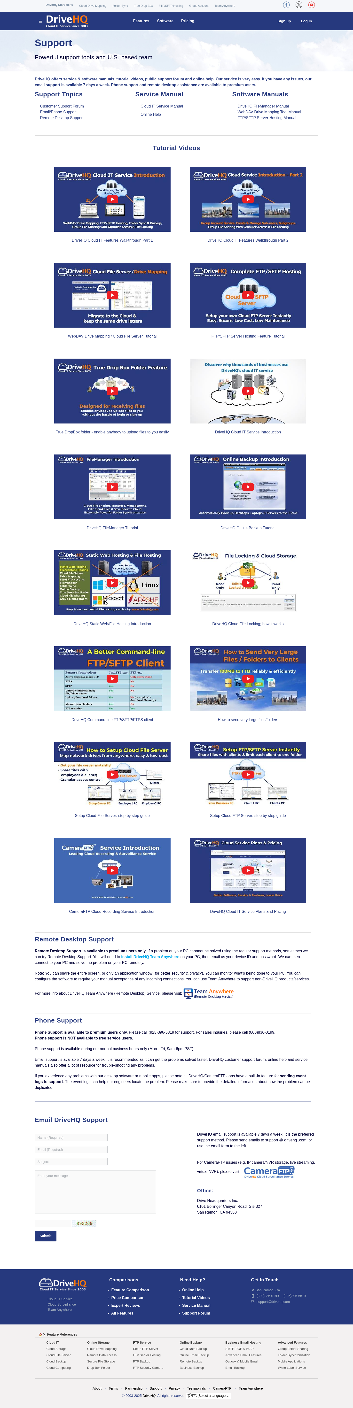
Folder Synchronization (294, 1355)
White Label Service (292, 1368)
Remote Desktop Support (62, 118)
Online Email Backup (194, 1355)
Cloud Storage (57, 1349)
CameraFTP (222, 1388)
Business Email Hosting (243, 1342)
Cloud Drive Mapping (92, 6)
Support (156, 1388)
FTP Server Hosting (147, 1355)
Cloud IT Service (60, 1299)
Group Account (198, 6)
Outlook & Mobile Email (241, 1361)
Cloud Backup (56, 1361)
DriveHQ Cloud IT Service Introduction (248, 432)
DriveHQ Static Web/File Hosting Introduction (112, 624)
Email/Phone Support (58, 112)
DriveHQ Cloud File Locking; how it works (247, 624)
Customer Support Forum (62, 106)
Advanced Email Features (243, 1355)
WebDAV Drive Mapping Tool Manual (269, 112)
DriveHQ (149, 1396)
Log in (306, 21)
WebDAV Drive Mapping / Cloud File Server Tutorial (112, 336)
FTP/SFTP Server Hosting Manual (267, 118)
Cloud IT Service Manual (162, 106)
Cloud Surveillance (62, 1304)
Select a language (208, 1395)
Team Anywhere (224, 6)
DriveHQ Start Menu (59, 5)
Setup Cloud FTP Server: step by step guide (248, 816)
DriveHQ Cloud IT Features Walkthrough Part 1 (112, 240)
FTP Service (142, 1342)
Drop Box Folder (98, 1368)
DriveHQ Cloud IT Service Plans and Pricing (248, 911)
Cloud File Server (59, 1355)
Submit (46, 1236)
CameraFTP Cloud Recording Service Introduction (112, 911)
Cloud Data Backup (193, 1349)
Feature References (62, 1334)
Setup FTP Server (145, 1349)
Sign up (284, 21)
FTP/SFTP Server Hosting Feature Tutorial (247, 336)
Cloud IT (53, 1342)
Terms (113, 1388)
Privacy (174, 1388)
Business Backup (192, 1368)
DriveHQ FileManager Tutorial (112, 528)
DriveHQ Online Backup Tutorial (247, 528)
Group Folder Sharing (293, 1349)
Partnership (133, 1388)
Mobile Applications (291, 1361)
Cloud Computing (59, 1368)
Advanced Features (292, 1342)
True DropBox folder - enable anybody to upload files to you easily (112, 432)
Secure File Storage (101, 1361)
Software (165, 21)
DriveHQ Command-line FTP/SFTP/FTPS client (112, 720)
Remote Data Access (102, 1355)
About (97, 1388)
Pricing (187, 21)
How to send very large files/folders (248, 720)
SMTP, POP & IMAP (239, 1349)
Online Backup (191, 1342)
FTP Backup (141, 1361)
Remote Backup (191, 1361)
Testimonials (196, 1388)
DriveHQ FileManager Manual (263, 106)
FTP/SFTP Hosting (171, 6)
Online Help (151, 114)
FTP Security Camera (148, 1368)
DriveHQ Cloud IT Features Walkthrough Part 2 (247, 240)
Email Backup (234, 1368)
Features (141, 21)
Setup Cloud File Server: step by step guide (112, 816)
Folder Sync (120, 6)
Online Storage (98, 1342)
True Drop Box (143, 6)
